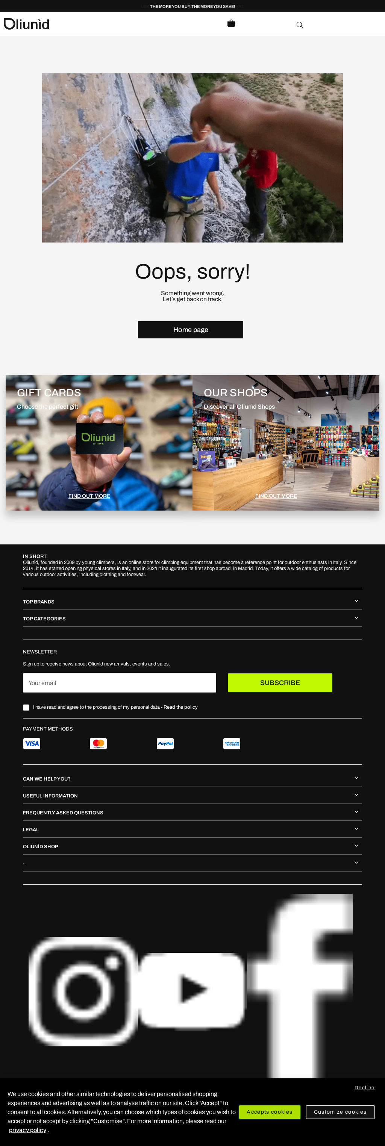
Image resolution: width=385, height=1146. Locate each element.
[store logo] (98, 24)
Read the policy (181, 707)
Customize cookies (340, 1112)
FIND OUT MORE (89, 496)
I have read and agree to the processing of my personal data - (115, 707)
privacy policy (27, 1130)
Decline (364, 1087)
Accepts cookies (270, 1112)
